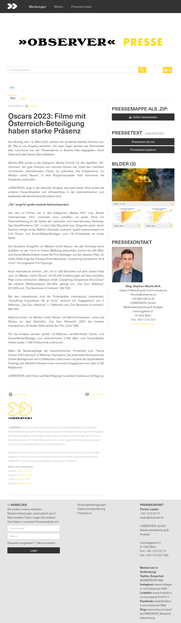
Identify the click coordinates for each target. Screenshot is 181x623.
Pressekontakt (81, 6)
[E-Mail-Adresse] (33, 528)
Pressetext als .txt (143, 141)
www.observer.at (143, 323)
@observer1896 (24, 470)
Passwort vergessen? (21, 543)
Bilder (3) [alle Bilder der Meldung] (124, 163)
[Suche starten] (142, 70)
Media (58, 6)
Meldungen (37, 6)
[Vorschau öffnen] (143, 184)
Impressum (85, 513)
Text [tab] (12, 98)
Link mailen (96, 394)
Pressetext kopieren (143, 149)
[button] (167, 70)
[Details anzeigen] (172, 203)
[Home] (12, 6)
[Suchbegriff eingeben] (76, 70)
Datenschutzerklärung (91, 508)
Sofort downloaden (143, 117)
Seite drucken (22, 394)
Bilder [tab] (22, 98)
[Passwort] (33, 536)
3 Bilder (33, 106)
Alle (11, 87)
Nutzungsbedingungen (92, 504)
